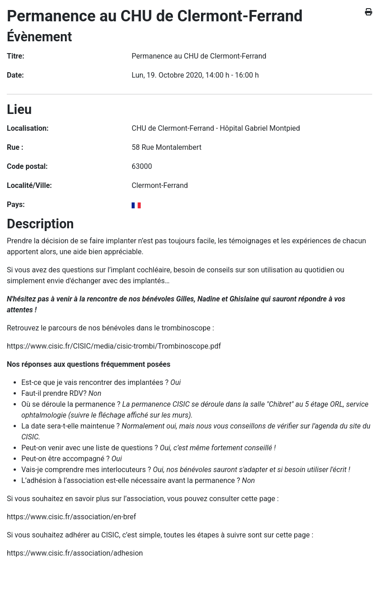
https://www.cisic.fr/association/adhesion (75, 553)
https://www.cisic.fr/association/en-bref (71, 516)
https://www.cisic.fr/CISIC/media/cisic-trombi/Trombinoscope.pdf (114, 346)
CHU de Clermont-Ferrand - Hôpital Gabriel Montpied (216, 128)
